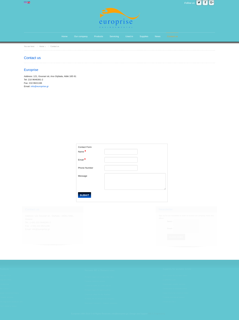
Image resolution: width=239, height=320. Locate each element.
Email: (170, 228)
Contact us (172, 36)
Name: (170, 221)
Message (82, 176)
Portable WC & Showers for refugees (99, 299)
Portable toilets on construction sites (99, 277)
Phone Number (85, 168)
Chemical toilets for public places (98, 286)
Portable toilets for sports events (98, 290)
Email (82, 159)
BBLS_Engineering (156, 314)
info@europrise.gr (39, 86)
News (157, 36)
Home (64, 36)
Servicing (114, 36)
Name (82, 151)
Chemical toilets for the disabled (97, 295)
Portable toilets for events (95, 281)
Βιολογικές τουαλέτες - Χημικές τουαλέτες (101, 303)
